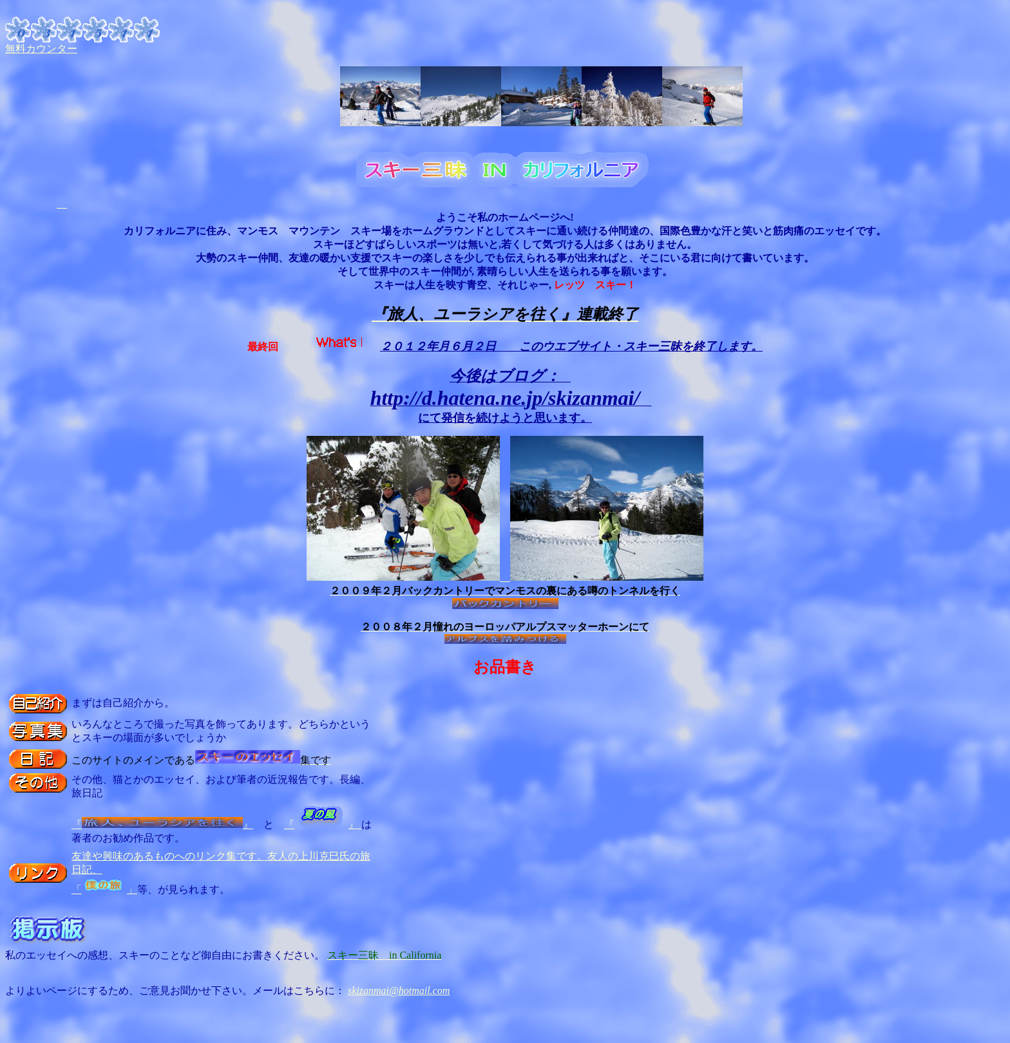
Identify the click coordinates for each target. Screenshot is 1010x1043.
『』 (162, 824)
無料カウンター (41, 48)
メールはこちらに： (300, 990)
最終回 (262, 346)
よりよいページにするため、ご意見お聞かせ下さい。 (128, 990)
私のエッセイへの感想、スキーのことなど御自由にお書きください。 (165, 950)
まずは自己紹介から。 (123, 702)
